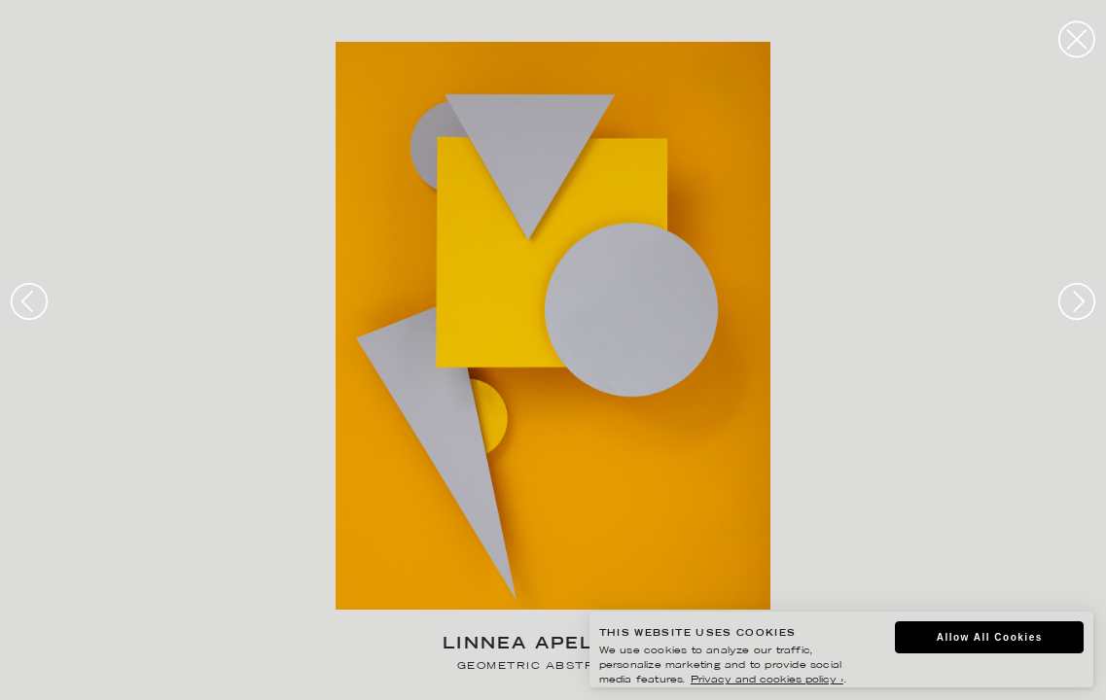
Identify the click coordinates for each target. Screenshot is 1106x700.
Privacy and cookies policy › (767, 680)
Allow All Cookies (990, 637)
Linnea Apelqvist (553, 645)
